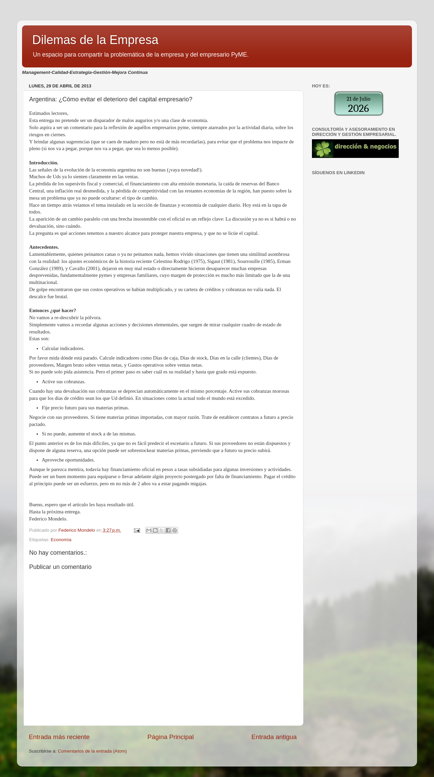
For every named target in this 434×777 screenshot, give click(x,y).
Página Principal (170, 736)
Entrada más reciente (59, 736)
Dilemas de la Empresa (95, 40)
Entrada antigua (274, 736)
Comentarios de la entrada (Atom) (92, 751)
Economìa (61, 539)
